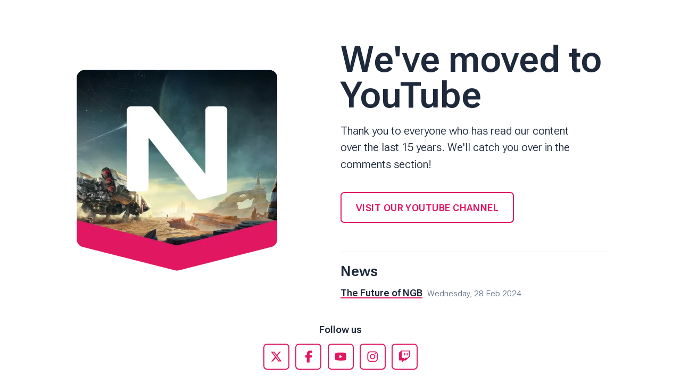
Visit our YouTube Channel (427, 207)
